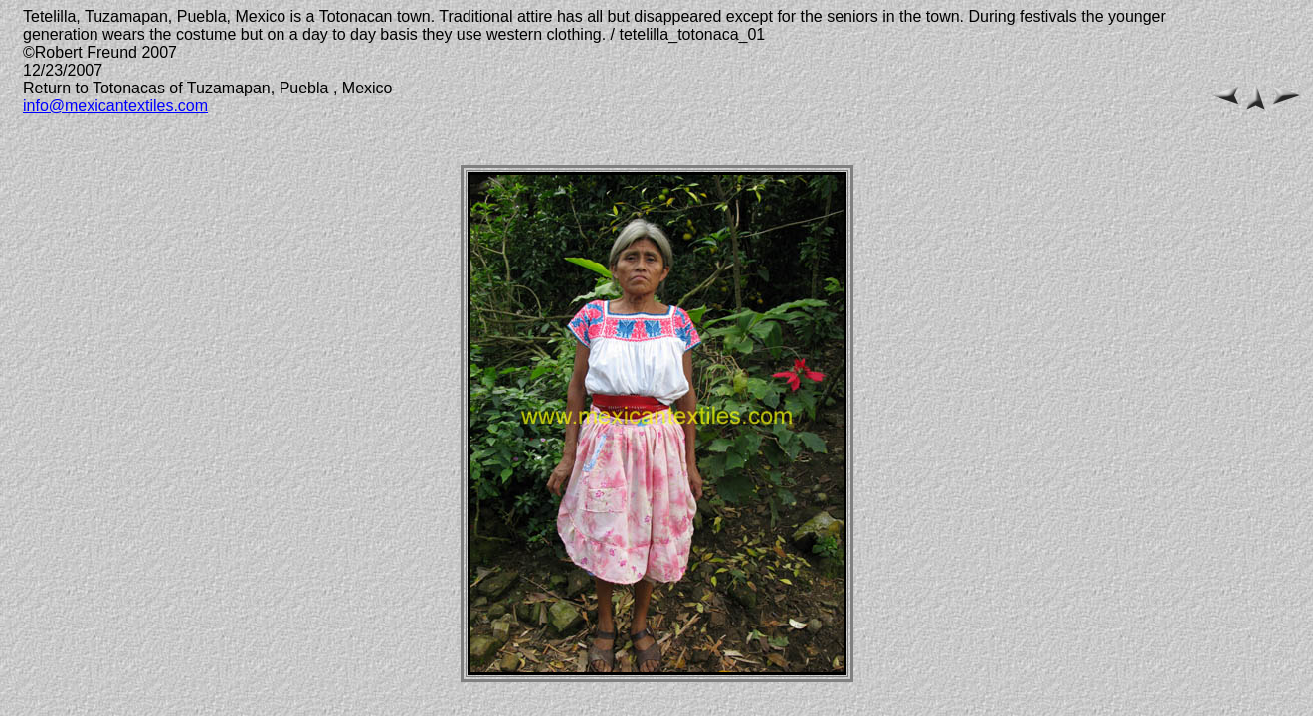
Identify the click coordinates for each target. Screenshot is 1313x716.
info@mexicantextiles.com (115, 105)
